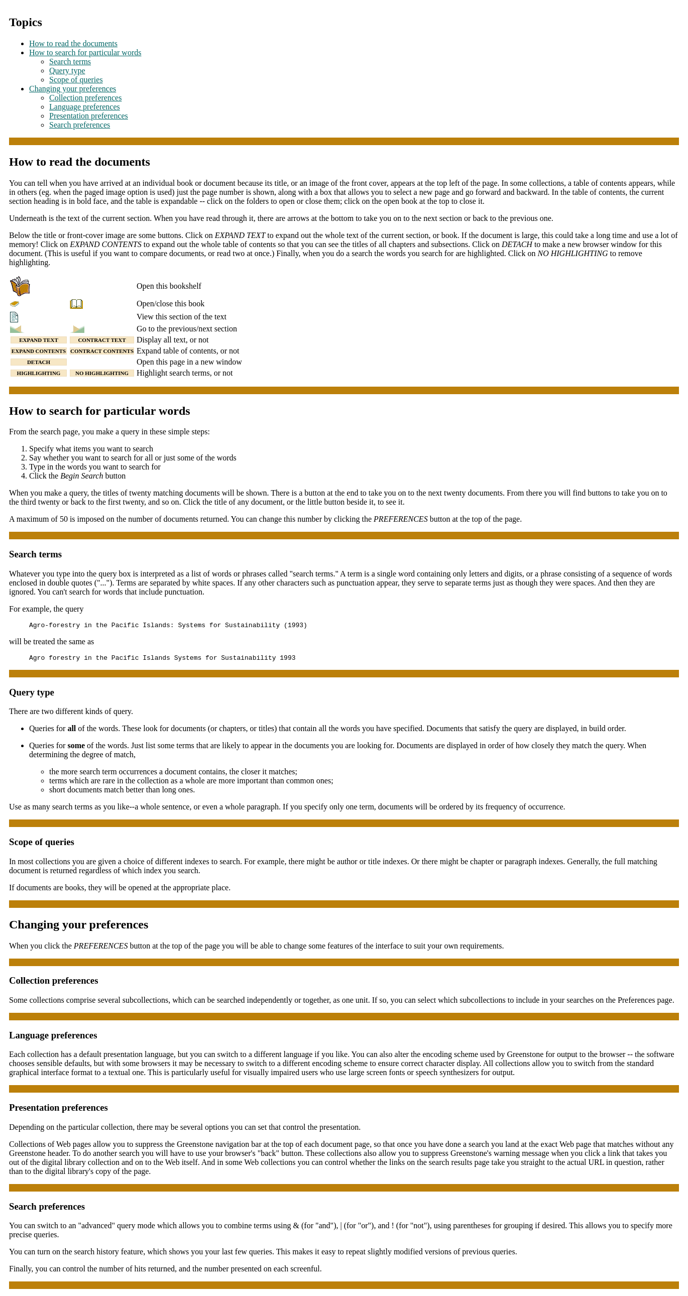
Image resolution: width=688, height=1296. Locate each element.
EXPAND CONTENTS (39, 351)
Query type (67, 70)
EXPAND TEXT (38, 340)
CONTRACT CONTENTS (102, 351)
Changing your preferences (72, 88)
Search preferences (79, 125)
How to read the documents (73, 43)
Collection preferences (85, 97)
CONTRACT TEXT (102, 340)
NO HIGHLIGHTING (102, 373)
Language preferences (84, 106)
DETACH (38, 362)
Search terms (70, 61)
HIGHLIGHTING (39, 373)
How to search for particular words (85, 52)
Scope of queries (76, 79)
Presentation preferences (88, 115)
